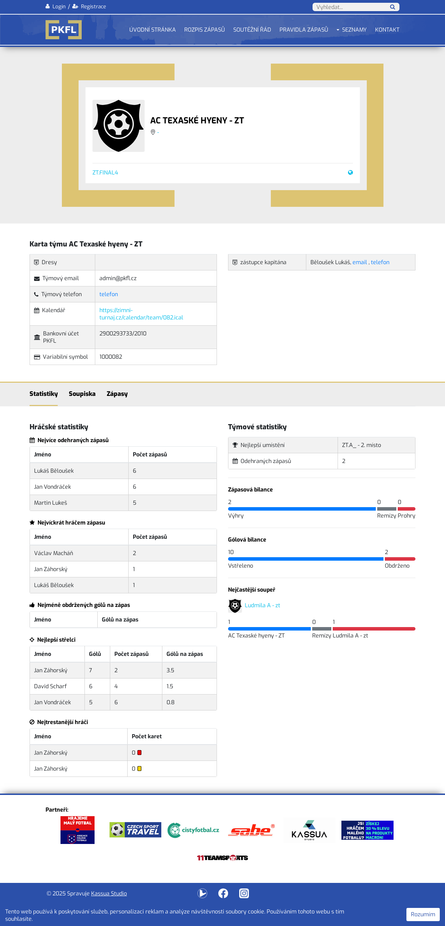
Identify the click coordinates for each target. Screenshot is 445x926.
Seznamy (354, 29)
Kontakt (387, 29)
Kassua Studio (109, 893)
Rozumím (423, 914)
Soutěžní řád (252, 29)
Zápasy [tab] (117, 394)
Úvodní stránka (152, 29)
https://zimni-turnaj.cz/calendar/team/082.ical (141, 314)
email (360, 262)
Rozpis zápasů (204, 29)
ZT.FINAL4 (105, 172)
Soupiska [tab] (82, 394)
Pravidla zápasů (304, 29)
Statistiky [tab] (44, 394)
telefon (108, 294)
